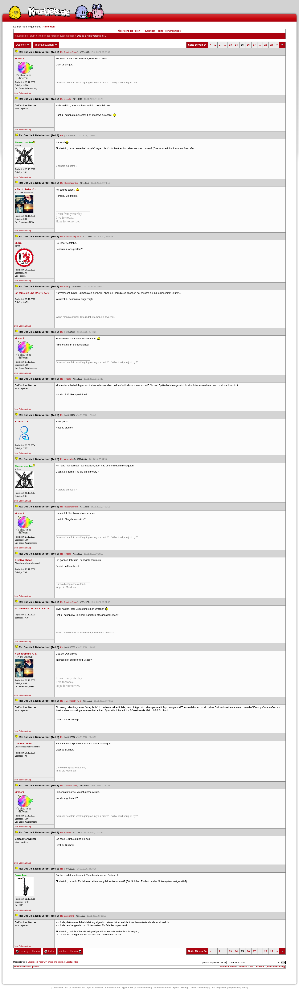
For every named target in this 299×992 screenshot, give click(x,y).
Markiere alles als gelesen (26, 966)
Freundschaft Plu (162, 987)
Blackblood (33, 962)
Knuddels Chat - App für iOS (119, 987)
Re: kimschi (65, 99)
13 (230, 44)
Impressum (234, 987)
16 (248, 44)
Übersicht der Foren (129, 31)
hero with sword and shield (51, 962)
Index (49, 951)
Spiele (176, 987)
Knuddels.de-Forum (25, 36)
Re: (62, 135)
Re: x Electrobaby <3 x (70, 236)
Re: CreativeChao (68, 52)
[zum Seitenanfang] (22, 93)
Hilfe (160, 31)
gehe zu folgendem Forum (214, 962)
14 (236, 44)
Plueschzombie (71, 962)
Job (244, 987)
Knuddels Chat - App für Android (86, 987)
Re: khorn (64, 286)
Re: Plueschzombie (69, 183)
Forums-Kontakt (228, 966)
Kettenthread (67, 36)
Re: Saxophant (67, 916)
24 (271, 44)
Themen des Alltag (48, 36)
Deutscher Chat (60, 987)
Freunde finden (142, 987)
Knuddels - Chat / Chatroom (250, 966)
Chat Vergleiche (219, 987)
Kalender (150, 31)
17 (254, 44)
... (225, 44)
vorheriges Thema (28, 951)
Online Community (199, 987)
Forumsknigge (173, 31)
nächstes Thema (70, 951)
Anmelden (49, 26)
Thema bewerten (46, 44)
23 (265, 44)
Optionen (23, 44)
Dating (184, 987)
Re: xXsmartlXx (67, 459)
